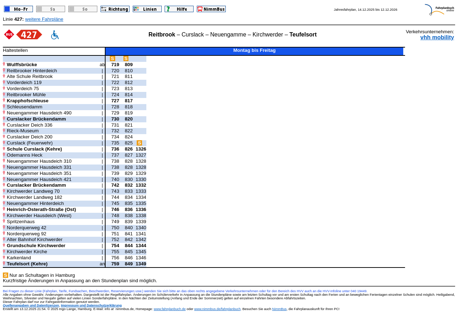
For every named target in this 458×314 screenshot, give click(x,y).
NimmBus (279, 309)
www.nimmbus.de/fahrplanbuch (217, 309)
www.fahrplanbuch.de (170, 309)
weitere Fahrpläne (44, 19)
